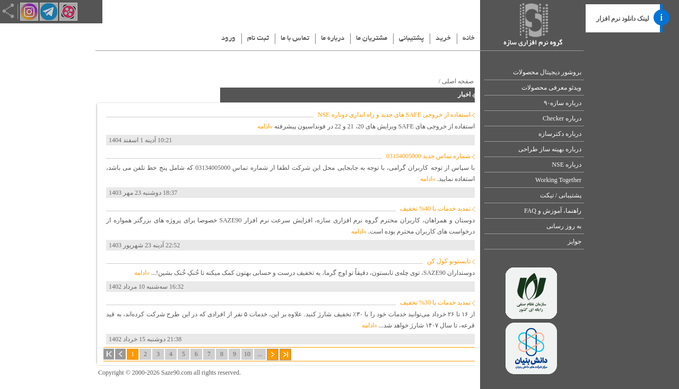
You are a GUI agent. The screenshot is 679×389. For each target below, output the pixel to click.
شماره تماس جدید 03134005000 (428, 156)
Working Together (558, 180)
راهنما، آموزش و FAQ (552, 210)
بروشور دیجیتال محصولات (547, 72)
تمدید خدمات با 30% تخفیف (435, 302)
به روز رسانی (563, 226)
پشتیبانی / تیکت (560, 195)
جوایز (574, 241)
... (260, 354)
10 (247, 354)
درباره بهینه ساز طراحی (549, 149)
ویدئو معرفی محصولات (551, 87)
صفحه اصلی (458, 81)
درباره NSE (566, 164)
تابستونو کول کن (449, 261)
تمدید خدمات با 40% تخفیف (435, 208)
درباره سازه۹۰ (562, 103)
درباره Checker (562, 118)
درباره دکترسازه (559, 133)
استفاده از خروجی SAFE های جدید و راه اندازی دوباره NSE (394, 114)
